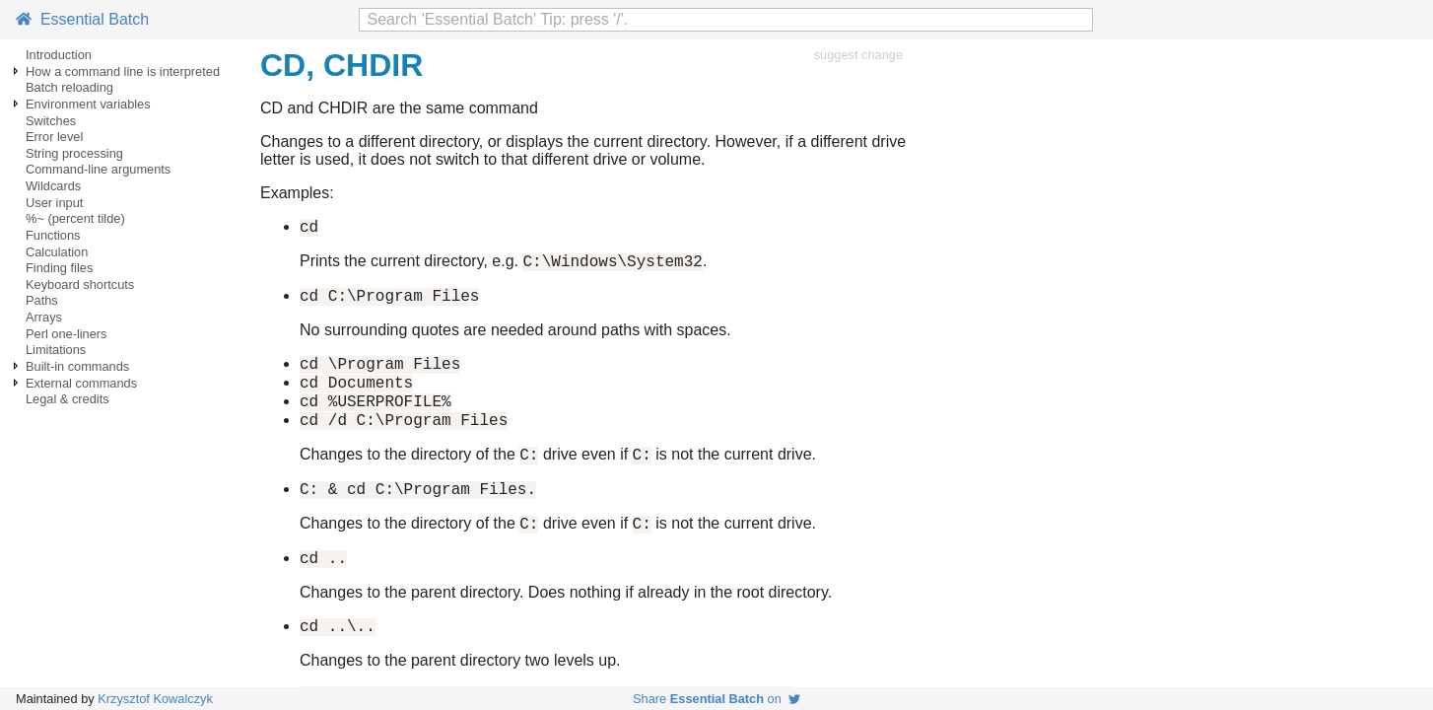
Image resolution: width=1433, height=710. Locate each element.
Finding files (59, 267)
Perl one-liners (66, 333)
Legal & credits (67, 398)
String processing (74, 153)
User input (54, 202)
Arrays (44, 317)
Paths (42, 300)
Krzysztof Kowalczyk (155, 698)
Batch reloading (69, 87)
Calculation (57, 252)
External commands (81, 383)
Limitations (56, 349)
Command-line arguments (98, 169)
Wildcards (53, 185)
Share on (716, 698)
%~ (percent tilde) (75, 218)
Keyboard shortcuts (80, 284)
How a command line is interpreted (123, 71)
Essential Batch (82, 19)
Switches (51, 120)
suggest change (858, 54)
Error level (54, 136)
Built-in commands (77, 366)
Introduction (59, 54)
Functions (53, 235)
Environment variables (88, 104)
